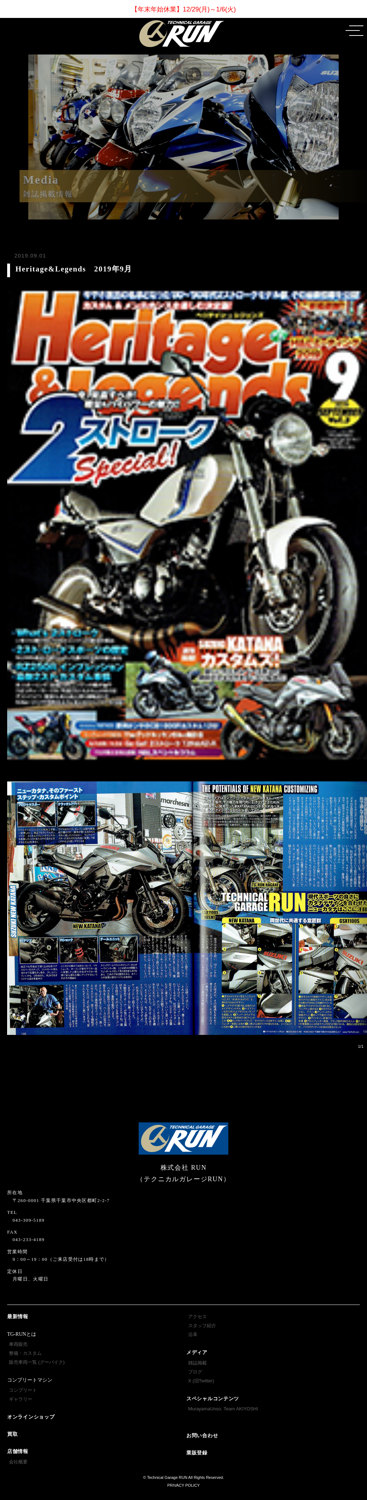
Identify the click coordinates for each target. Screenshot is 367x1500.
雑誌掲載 (197, 1363)
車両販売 (18, 1344)
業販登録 (197, 1453)
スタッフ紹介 (202, 1325)
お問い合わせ (202, 1435)
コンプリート (23, 1390)
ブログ (195, 1371)
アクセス (197, 1316)
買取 (12, 1434)
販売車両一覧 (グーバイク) (37, 1362)
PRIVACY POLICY (183, 1485)
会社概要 (18, 1461)
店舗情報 (17, 1451)
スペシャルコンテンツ (212, 1398)
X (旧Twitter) (201, 1380)
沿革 (192, 1334)
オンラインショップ (30, 1417)
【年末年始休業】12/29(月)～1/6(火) (183, 9)
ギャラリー (20, 1399)
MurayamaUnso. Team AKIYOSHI (223, 1408)
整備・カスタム (25, 1353)
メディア (197, 1352)
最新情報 (17, 1316)
